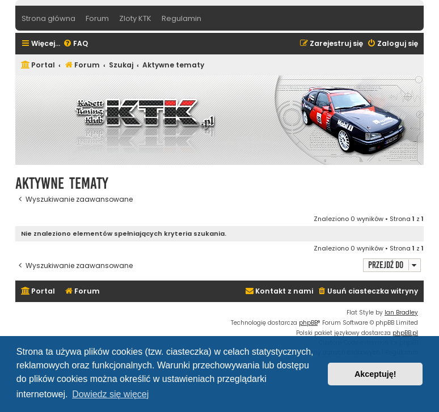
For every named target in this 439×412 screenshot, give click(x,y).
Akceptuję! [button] (375, 374)
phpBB (308, 322)
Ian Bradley (401, 312)
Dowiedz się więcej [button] (110, 394)
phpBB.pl (405, 333)
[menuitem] (75, 44)
